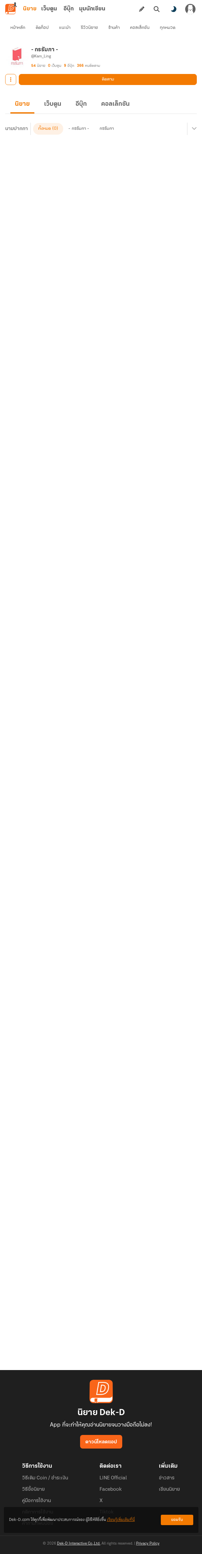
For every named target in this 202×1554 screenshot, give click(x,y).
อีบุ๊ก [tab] (69, 9)
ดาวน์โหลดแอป (101, 1442)
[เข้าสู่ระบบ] (190, 9)
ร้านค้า (114, 27)
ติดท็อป (42, 27)
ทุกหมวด (167, 27)
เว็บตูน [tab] (49, 9)
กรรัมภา (107, 128)
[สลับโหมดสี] (173, 9)
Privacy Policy (148, 1544)
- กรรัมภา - (78, 128)
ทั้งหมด (44, 128)
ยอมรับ (177, 1520)
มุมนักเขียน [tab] (92, 9)
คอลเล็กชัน (139, 27)
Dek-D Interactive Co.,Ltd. (79, 1544)
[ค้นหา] (156, 9)
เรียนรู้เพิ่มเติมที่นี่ (121, 1520)
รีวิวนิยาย (89, 27)
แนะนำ (64, 27)
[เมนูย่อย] (193, 129)
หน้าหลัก (17, 27)
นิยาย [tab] (30, 9)
